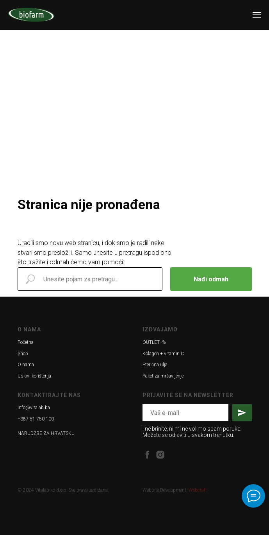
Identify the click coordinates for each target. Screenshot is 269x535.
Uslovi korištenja (34, 376)
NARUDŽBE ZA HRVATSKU (46, 433)
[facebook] (147, 455)
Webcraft (198, 490)
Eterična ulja (155, 364)
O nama (26, 364)
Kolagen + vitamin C (163, 353)
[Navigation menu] (257, 15)
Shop (23, 353)
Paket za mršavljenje (163, 376)
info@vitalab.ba (34, 407)
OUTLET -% (154, 342)
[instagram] (160, 455)
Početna (26, 342)
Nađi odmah (211, 279)
